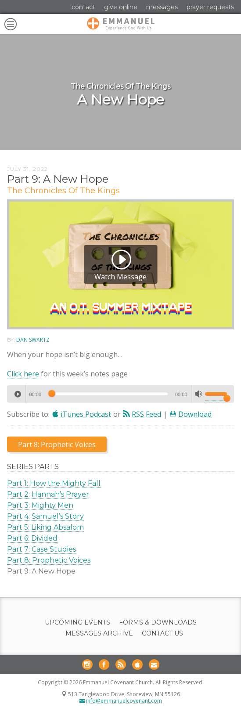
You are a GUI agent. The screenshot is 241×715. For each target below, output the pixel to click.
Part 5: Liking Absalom (45, 527)
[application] (120, 394)
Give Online (120, 7)
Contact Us (162, 633)
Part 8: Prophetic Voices (48, 560)
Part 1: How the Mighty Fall (54, 483)
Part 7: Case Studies (41, 549)
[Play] (17, 394)
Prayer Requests (210, 7)
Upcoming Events (77, 622)
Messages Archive (99, 633)
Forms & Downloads (158, 622)
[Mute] (199, 394)
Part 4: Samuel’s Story (45, 516)
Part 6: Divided (32, 538)
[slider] (108, 393)
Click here (23, 374)
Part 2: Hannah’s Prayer (48, 494)
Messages (162, 7)
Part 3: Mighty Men (40, 505)
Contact (83, 7)
